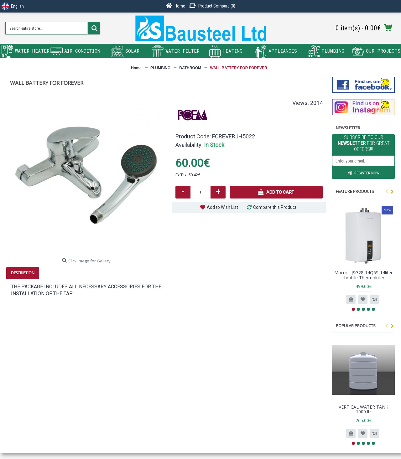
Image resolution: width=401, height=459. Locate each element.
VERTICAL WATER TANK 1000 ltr (363, 409)
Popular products (356, 325)
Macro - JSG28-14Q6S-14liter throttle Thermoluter (363, 275)
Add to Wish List (222, 207)
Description (22, 273)
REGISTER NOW (363, 173)
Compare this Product (274, 207)
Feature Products (355, 191)
